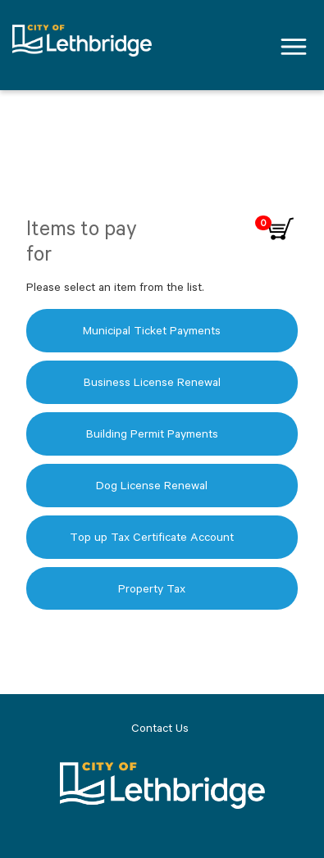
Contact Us (160, 727)
